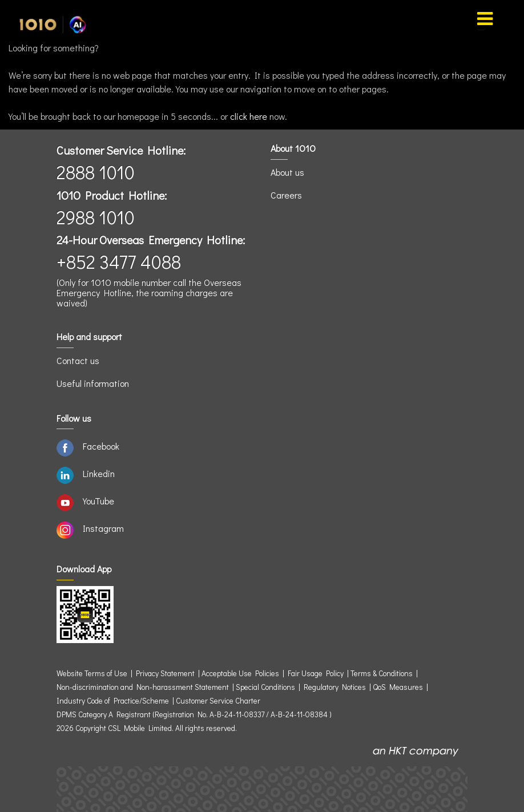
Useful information (93, 383)
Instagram (103, 528)
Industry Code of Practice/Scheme (113, 701)
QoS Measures (398, 687)
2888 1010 (96, 172)
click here (248, 116)
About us (287, 172)
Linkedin (99, 473)
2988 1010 (96, 217)
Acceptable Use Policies (240, 673)
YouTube (98, 501)
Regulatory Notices (335, 687)
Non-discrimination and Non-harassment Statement (143, 687)
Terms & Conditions (381, 673)
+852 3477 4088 (119, 261)
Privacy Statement (165, 673)
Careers (286, 195)
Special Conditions (265, 687)
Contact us (78, 360)
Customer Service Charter (218, 701)
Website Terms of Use (94, 673)
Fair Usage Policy (316, 673)
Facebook (101, 446)
